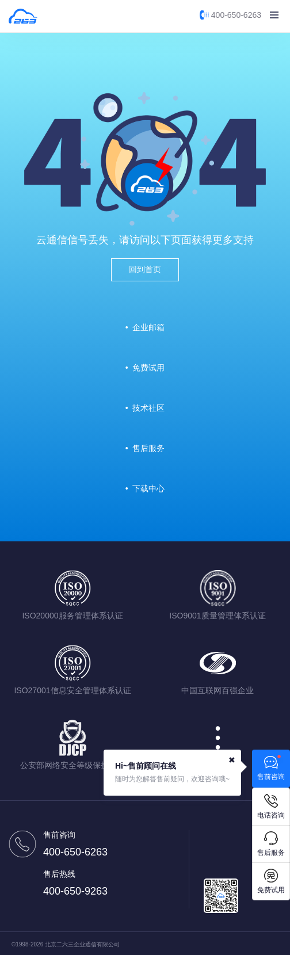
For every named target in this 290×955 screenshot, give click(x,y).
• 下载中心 (145, 488)
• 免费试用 (145, 367)
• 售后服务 (145, 448)
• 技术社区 (145, 407)
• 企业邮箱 (145, 327)
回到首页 (145, 269)
